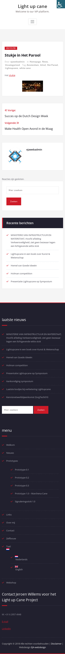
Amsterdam (33, 64)
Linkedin (6, 628)
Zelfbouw (11, 538)
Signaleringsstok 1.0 (25, 501)
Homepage (35, 61)
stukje (12, 75)
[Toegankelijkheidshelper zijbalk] (61, 4)
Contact (10, 530)
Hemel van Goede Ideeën (24, 265)
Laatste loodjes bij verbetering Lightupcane (28, 389)
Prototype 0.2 (22, 477)
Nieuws (10, 452)
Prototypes (12, 460)
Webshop (11, 582)
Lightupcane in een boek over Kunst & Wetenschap (32, 349)
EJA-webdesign (38, 647)
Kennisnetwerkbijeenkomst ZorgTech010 (27, 397)
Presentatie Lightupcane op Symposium (31, 281)
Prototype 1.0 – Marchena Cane (31, 493)
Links (9, 514)
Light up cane (32, 6)
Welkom (10, 444)
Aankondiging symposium (19, 381)
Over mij (10, 522)
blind (43, 64)
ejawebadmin (17, 61)
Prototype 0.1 (22, 469)
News (45, 61)
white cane (25, 68)
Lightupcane (11, 68)
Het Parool (52, 64)
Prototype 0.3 (22, 485)
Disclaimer (56, 643)
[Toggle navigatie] (32, 21)
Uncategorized (12, 64)
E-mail (5, 621)
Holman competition (21, 273)
